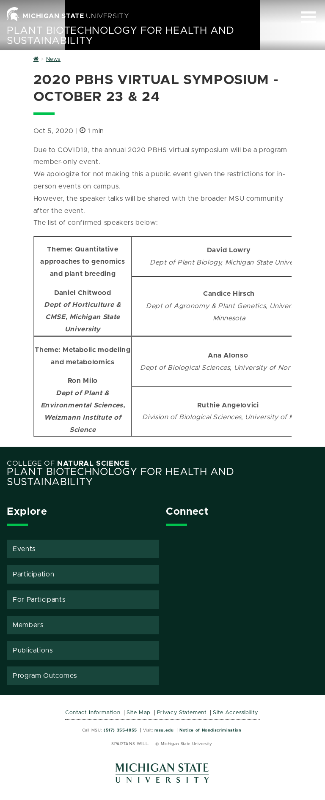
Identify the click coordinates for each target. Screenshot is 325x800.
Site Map (139, 712)
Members (28, 625)
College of (68, 463)
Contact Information (92, 712)
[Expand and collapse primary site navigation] (308, 17)
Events (24, 549)
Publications (33, 650)
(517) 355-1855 (120, 730)
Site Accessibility (235, 712)
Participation (33, 574)
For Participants (39, 599)
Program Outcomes (45, 675)
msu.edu (164, 730)
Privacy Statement (182, 712)
